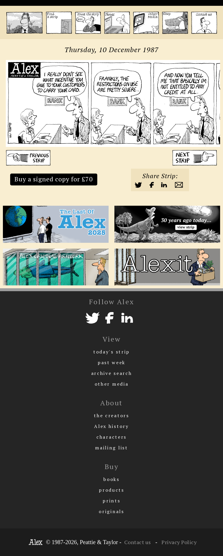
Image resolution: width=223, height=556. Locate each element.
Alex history (111, 426)
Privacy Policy (178, 542)
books (111, 479)
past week (111, 362)
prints (111, 500)
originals (111, 511)
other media (112, 384)
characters (111, 437)
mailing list (111, 447)
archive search (111, 373)
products (111, 490)
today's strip (111, 352)
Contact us (137, 542)
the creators (111, 415)
